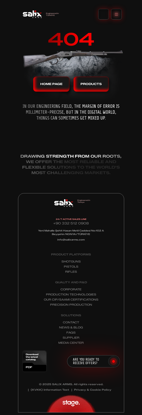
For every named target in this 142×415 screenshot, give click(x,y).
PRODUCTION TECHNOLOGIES (71, 294)
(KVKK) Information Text (50, 389)
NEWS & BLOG (71, 327)
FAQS (71, 332)
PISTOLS (71, 266)
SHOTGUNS (71, 261)
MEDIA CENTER (71, 343)
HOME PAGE (51, 84)
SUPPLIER (71, 337)
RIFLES (71, 271)
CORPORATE (71, 289)
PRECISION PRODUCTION (71, 304)
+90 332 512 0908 (71, 223)
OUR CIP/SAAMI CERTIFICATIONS (71, 299)
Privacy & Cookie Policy (92, 389)
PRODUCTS (91, 84)
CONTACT (71, 322)
